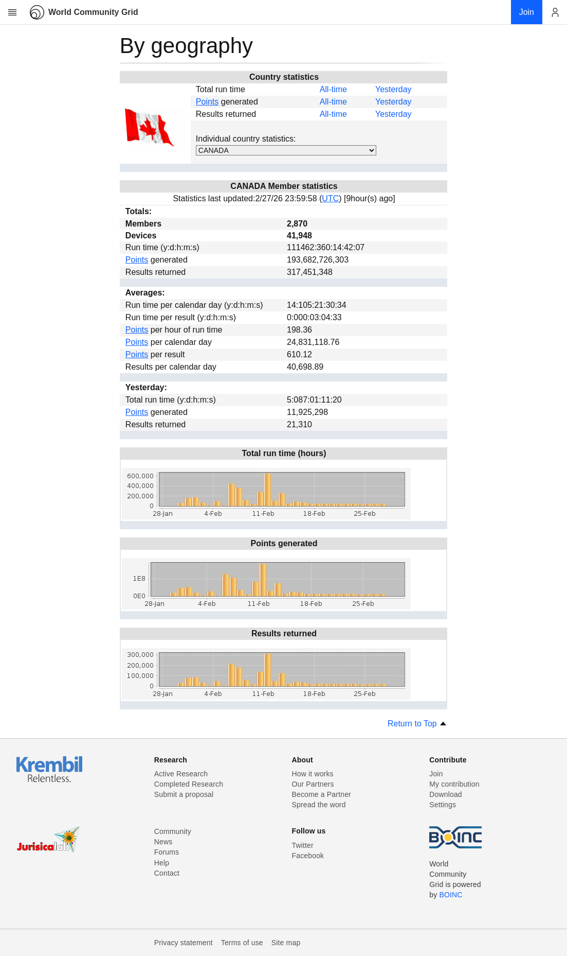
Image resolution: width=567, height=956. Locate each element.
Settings (442, 805)
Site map (286, 942)
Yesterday (393, 89)
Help (161, 863)
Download (445, 794)
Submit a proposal (184, 794)
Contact (166, 873)
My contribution (454, 784)
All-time (333, 89)
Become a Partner (321, 794)
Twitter (303, 845)
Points (207, 101)
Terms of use (242, 942)
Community (172, 831)
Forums (166, 852)
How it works (313, 774)
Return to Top (417, 723)
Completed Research (188, 784)
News (163, 842)
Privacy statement (183, 942)
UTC (330, 198)
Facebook (308, 855)
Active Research (181, 774)
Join (436, 774)
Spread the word (319, 805)
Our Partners (313, 784)
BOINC (450, 895)
